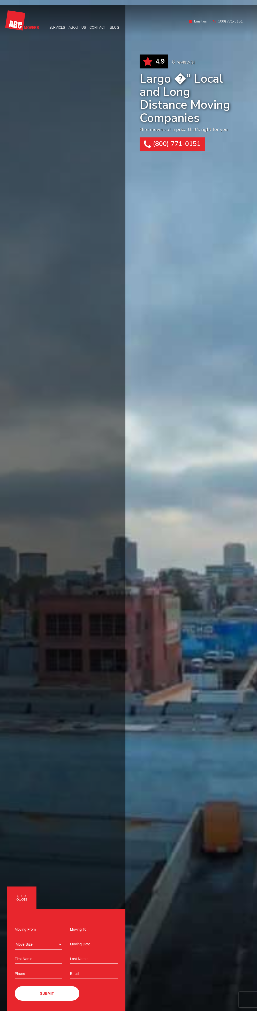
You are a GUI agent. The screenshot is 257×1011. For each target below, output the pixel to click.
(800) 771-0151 (172, 144)
